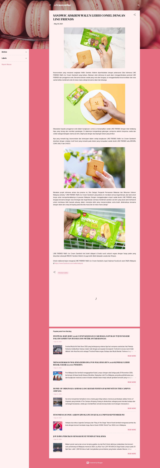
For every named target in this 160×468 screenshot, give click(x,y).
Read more (132, 356)
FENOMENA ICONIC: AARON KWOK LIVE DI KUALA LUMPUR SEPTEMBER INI (88, 415)
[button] (134, 15)
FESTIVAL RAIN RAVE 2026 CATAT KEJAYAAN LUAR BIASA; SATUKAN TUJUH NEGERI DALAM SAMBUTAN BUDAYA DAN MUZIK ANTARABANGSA (91, 337)
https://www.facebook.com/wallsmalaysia (69, 263)
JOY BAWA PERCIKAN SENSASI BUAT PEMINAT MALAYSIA (79, 436)
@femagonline (62, 5)
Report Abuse (6, 64)
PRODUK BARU (63, 273)
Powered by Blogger (94, 463)
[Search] (138, 5)
